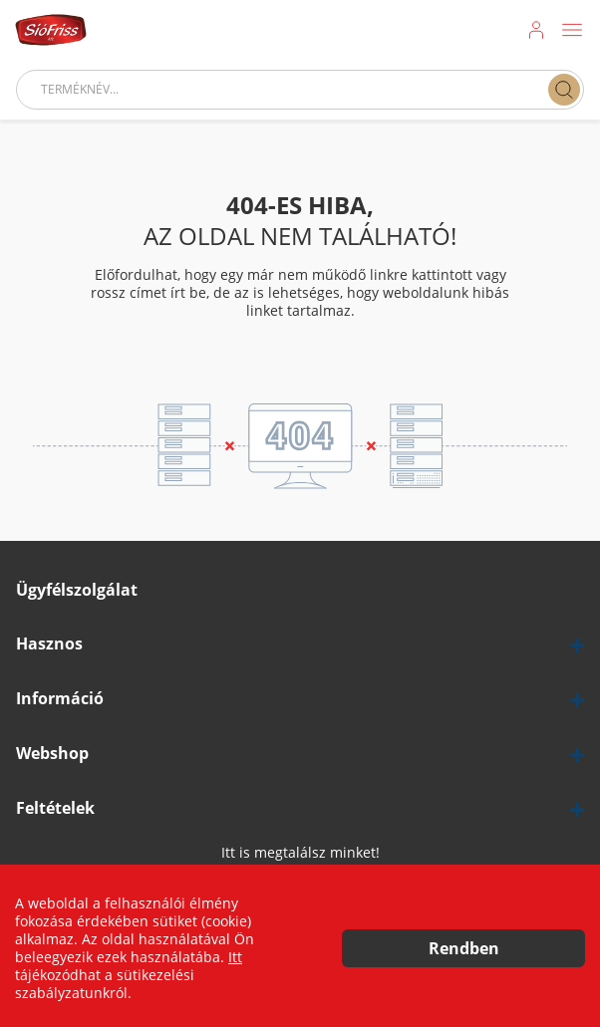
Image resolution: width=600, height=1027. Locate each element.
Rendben (464, 948)
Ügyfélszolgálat (77, 590)
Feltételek (55, 808)
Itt (235, 957)
